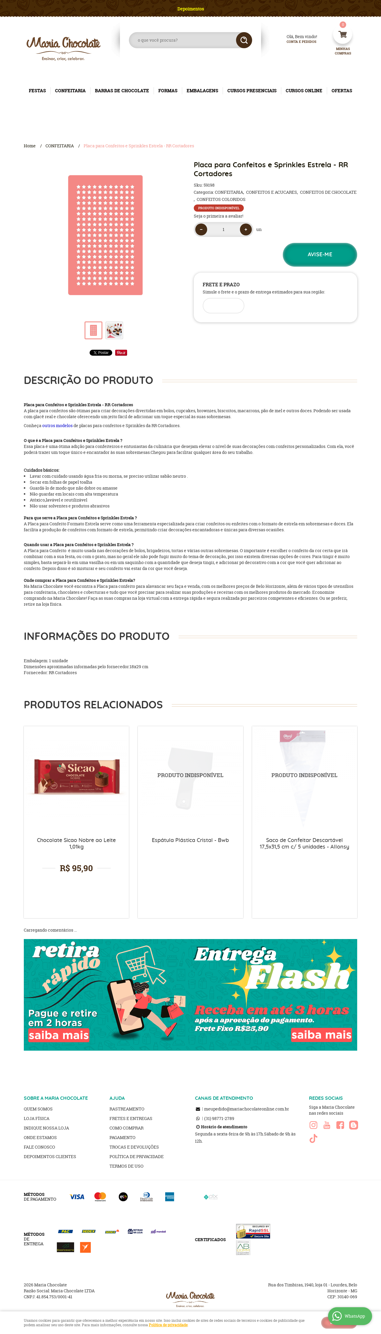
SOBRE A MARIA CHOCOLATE (56, 1098)
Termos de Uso (126, 1166)
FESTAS (37, 91)
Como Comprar (126, 1128)
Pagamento (122, 1137)
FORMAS (167, 91)
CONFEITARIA (70, 91)
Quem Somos (38, 1109)
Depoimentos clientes (50, 1156)
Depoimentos (190, 9)
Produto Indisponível (190, 778)
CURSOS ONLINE (304, 91)
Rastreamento (127, 1109)
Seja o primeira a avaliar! (218, 216)
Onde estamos (40, 1137)
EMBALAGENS (202, 91)
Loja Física (36, 1118)
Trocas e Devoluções (134, 1147)
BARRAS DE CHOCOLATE (122, 91)
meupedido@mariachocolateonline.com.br (246, 1109)
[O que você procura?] (244, 40)
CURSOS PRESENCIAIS (252, 91)
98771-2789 (219, 1118)
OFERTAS (342, 91)
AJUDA (117, 1098)
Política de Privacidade (137, 1156)
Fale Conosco (39, 1147)
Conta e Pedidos (296, 42)
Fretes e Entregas (131, 1118)
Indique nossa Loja (46, 1128)
